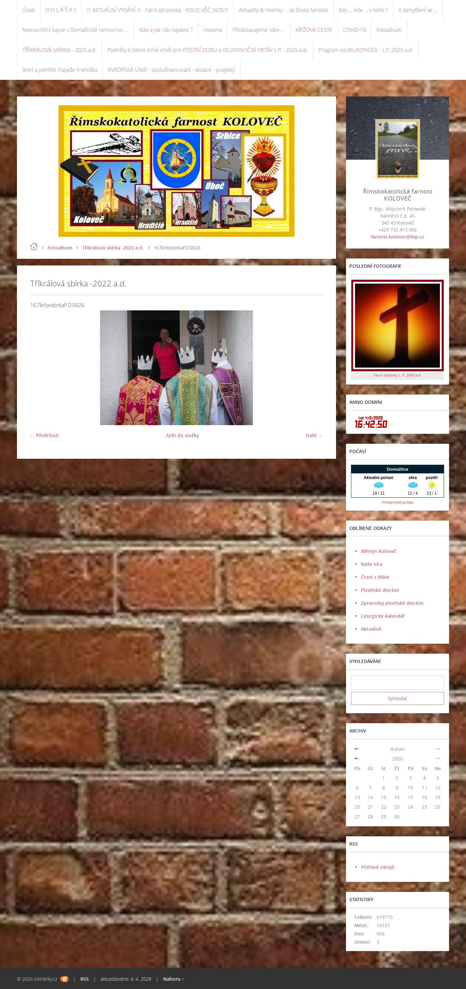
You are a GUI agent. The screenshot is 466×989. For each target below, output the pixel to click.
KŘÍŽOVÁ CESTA (313, 30)
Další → (314, 435)
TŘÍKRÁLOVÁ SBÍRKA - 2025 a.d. (59, 50)
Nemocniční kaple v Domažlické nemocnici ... (75, 30)
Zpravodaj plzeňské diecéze (392, 603)
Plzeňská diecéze (380, 590)
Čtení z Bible (375, 577)
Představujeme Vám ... (259, 30)
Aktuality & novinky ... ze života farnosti (283, 10)
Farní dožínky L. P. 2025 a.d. (397, 375)
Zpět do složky (182, 435)
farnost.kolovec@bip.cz (397, 237)
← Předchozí (44, 435)
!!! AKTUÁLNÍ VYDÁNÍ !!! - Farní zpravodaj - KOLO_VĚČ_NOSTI (157, 10)
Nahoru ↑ (173, 979)
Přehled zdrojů (378, 867)
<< (357, 749)
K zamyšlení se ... (418, 10)
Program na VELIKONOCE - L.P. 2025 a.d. (365, 50)
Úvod (28, 10)
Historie (212, 30)
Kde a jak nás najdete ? (166, 30)
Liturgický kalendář (383, 616)
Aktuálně (371, 629)
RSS (84, 979)
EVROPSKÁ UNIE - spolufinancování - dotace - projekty (171, 70)
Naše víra (371, 564)
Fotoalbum (389, 30)
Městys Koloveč (379, 551)
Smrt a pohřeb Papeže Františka (59, 70)
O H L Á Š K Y (61, 10)
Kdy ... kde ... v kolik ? (363, 10)
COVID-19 (354, 30)
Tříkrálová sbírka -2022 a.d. (113, 248)
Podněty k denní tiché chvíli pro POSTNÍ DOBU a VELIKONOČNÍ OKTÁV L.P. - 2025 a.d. (207, 50)
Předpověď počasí (397, 502)
